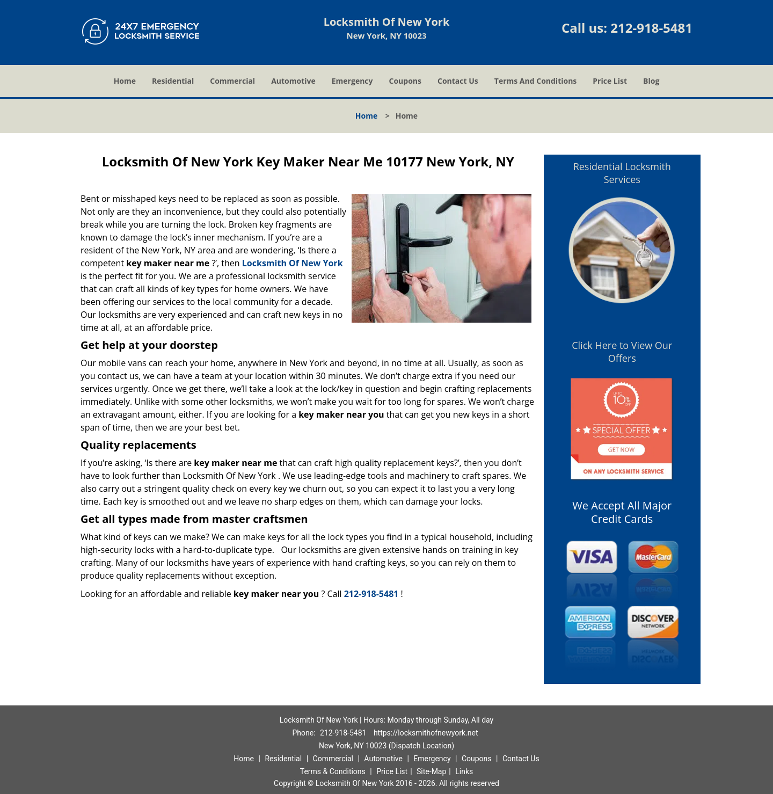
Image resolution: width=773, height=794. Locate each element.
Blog (651, 81)
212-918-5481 (651, 28)
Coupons (405, 81)
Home (125, 81)
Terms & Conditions (333, 771)
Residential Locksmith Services (622, 173)
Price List (610, 81)
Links (464, 771)
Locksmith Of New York (292, 263)
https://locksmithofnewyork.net (426, 733)
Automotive (293, 81)
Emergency (352, 81)
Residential (173, 81)
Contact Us (457, 81)
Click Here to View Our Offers (622, 352)
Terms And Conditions (535, 81)
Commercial (232, 81)
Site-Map (431, 771)
